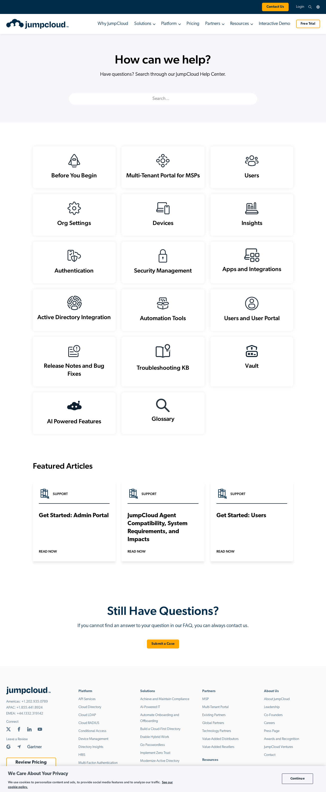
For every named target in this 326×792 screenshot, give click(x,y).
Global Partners (213, 723)
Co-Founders (273, 715)
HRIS (81, 755)
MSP (205, 699)
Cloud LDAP (87, 715)
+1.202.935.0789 (34, 702)
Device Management (93, 739)
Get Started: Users (241, 516)
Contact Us (275, 7)
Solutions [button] (142, 23)
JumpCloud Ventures (278, 747)
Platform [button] (169, 23)
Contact (269, 755)
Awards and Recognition (281, 739)
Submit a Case (163, 644)
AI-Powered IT (150, 707)
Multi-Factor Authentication (98, 763)
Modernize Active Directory (159, 761)
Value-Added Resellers (218, 747)
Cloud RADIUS (88, 723)
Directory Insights (90, 747)
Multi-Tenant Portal (215, 707)
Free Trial (308, 24)
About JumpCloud (277, 699)
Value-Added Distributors (220, 739)
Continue (297, 778)
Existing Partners (214, 715)
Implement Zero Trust (155, 753)
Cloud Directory (89, 707)
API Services (87, 699)
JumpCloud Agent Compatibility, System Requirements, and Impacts (158, 528)
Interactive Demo (274, 23)
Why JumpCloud (113, 23)
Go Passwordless (152, 745)
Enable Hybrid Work (154, 737)
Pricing (193, 23)
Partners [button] (212, 23)
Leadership (272, 707)
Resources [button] (239, 23)
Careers (269, 723)
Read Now (48, 551)
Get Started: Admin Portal (74, 516)
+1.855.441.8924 (29, 708)
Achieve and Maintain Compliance (164, 699)
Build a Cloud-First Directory (160, 729)
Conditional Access (92, 731)
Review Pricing (31, 762)
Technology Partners (216, 731)
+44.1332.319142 (30, 714)
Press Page (271, 731)
